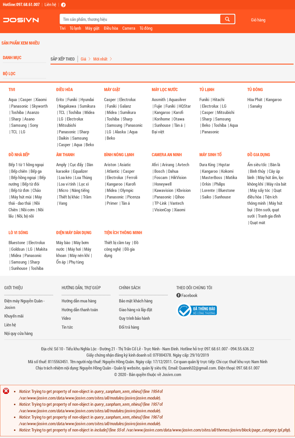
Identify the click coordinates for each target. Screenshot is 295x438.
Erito (60, 99)
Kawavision (163, 190)
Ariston (110, 164)
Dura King (207, 164)
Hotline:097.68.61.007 (21, 4)
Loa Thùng (83, 177)
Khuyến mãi (13, 316)
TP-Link (160, 203)
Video (66, 318)
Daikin (64, 138)
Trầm (87, 197)
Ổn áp (61, 262)
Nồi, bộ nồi (25, 216)
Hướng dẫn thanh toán (80, 309)
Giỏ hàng (258, 19)
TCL (14, 131)
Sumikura (87, 106)
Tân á (178, 125)
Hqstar (224, 164)
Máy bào (63, 242)
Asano (29, 119)
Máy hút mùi (21, 197)
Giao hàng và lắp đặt (135, 309)
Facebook (189, 295)
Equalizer (80, 171)
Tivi (62, 28)
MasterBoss (212, 177)
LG (23, 131)
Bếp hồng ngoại (23, 177)
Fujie (158, 106)
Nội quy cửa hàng (18, 333)
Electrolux (75, 119)
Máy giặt (92, 28)
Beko (90, 144)
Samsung (19, 125)
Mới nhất (100, 59)
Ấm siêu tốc (257, 164)
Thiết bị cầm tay (117, 242)
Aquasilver (177, 99)
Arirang (168, 164)
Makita (41, 249)
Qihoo (179, 197)
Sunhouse (162, 125)
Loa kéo (65, 177)
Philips (219, 184)
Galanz (125, 106)
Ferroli (132, 177)
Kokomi (227, 171)
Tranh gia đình (269, 216)
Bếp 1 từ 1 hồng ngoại (26, 164)
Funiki (72, 99)
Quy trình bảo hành (134, 318)
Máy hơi (74, 249)
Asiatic (125, 164)
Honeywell (162, 184)
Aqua (13, 99)
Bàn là (275, 164)
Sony (34, 125)
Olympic (127, 190)
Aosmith (158, 99)
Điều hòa (111, 28)
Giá (83, 59)
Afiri (155, 164)
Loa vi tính (67, 184)
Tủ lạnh (75, 28)
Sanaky (256, 106)
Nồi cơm (28, 209)
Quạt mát (257, 222)
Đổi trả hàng (129, 327)
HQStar (185, 106)
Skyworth (40, 106)
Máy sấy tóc (260, 190)
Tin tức (67, 327)
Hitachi (218, 99)
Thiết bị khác (69, 197)
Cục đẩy (76, 164)
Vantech (177, 203)
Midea (89, 112)
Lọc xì (84, 184)
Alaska (120, 131)
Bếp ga (36, 171)
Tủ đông (146, 28)
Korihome (162, 119)
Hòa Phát (254, 99)
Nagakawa (67, 106)
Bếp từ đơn (20, 190)
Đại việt (158, 131)
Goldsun (18, 249)
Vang (63, 203)
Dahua (173, 171)
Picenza (133, 197)
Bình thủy (257, 171)
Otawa (178, 119)
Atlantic (113, 171)
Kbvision (184, 190)
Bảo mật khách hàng (135, 301)
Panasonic (19, 106)
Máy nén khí (79, 255)
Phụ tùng (76, 262)
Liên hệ (50, 4)
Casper (26, 99)
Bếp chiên (19, 171)
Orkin (206, 184)
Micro (63, 190)
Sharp (16, 119)
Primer (112, 203)
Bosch (159, 171)
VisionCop (162, 209)
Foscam (160, 177)
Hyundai (87, 99)
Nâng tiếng (80, 190)
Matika (231, 177)
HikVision (178, 177)
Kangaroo (162, 112)
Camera (128, 28)
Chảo (37, 190)
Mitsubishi (67, 125)
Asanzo (33, 112)
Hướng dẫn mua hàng (79, 301)
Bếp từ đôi (30, 184)
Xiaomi (41, 99)
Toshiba (17, 112)
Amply (61, 164)
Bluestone (226, 190)
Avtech (183, 164)
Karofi (178, 112)
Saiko (206, 197)
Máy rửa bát (276, 184)
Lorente (208, 190)
